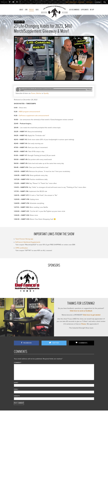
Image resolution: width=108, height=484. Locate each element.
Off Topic (16, 445)
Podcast (16, 448)
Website (17, 408)
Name (16, 395)
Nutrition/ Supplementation (22, 443)
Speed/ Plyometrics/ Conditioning (24, 452)
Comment (18, 375)
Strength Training (19, 454)
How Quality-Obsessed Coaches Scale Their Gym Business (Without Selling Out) (80, 433)
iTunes (33, 105)
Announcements (19, 432)
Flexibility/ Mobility (19, 441)
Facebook (27, 355)
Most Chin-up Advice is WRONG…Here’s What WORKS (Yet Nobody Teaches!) (81, 443)
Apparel (88, 2)
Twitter (55, 355)
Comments (83, 355)
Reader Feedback (19, 450)
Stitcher (39, 105)
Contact (98, 2)
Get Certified (69, 2)
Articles (16, 434)
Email (16, 401)
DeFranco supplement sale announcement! (34, 128)
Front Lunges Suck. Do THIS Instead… (53, 446)
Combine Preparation (20, 439)
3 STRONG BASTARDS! (49, 440)
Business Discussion (20, 436)
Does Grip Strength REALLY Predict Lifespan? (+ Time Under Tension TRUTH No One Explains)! (81, 449)
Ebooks (80, 2)
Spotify (47, 105)
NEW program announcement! (30, 124)
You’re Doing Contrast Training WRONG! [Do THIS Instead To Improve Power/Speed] (80, 459)
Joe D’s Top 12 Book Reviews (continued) (54, 452)
